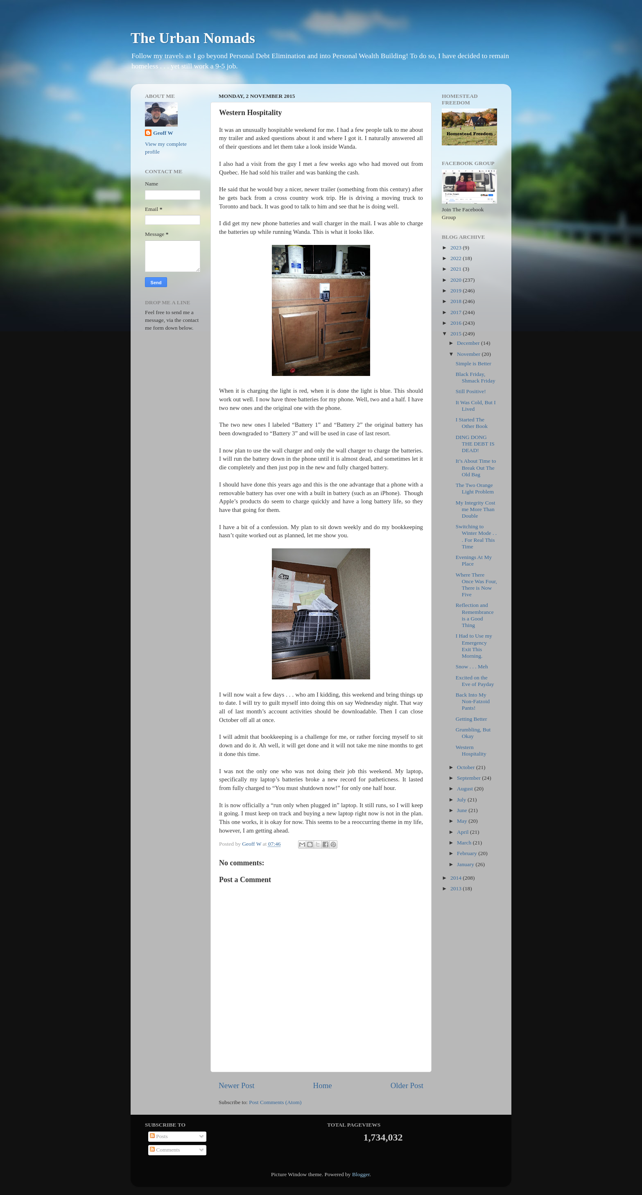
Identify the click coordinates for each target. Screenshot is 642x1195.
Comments (165, 1150)
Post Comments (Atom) (275, 1102)
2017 (456, 312)
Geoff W (163, 133)
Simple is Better (473, 363)
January (466, 864)
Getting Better (471, 719)
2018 (456, 301)
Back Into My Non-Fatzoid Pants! (473, 701)
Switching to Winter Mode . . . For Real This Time (476, 536)
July (462, 800)
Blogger (361, 1174)
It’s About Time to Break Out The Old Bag (476, 467)
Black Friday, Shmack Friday (475, 377)
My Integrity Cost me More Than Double (475, 509)
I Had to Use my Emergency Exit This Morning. (474, 646)
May (462, 821)
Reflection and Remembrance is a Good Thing (475, 615)
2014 (456, 878)
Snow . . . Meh (472, 666)
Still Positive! (471, 391)
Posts (159, 1136)
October (466, 767)
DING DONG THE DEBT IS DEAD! (475, 443)
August (465, 788)
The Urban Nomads (193, 38)
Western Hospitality (471, 750)
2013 (456, 888)
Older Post (407, 1085)
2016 (456, 323)
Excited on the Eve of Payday (475, 680)
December (469, 343)
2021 (456, 269)
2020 (456, 280)
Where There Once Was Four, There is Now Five (476, 585)
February (467, 853)
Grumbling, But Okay (473, 733)
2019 (456, 290)
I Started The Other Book (472, 422)
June (462, 810)
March (465, 843)
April (463, 832)
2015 (456, 333)
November (469, 354)
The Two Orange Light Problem (475, 488)
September (469, 778)
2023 (456, 247)
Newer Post (237, 1085)
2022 (456, 258)
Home (322, 1085)
